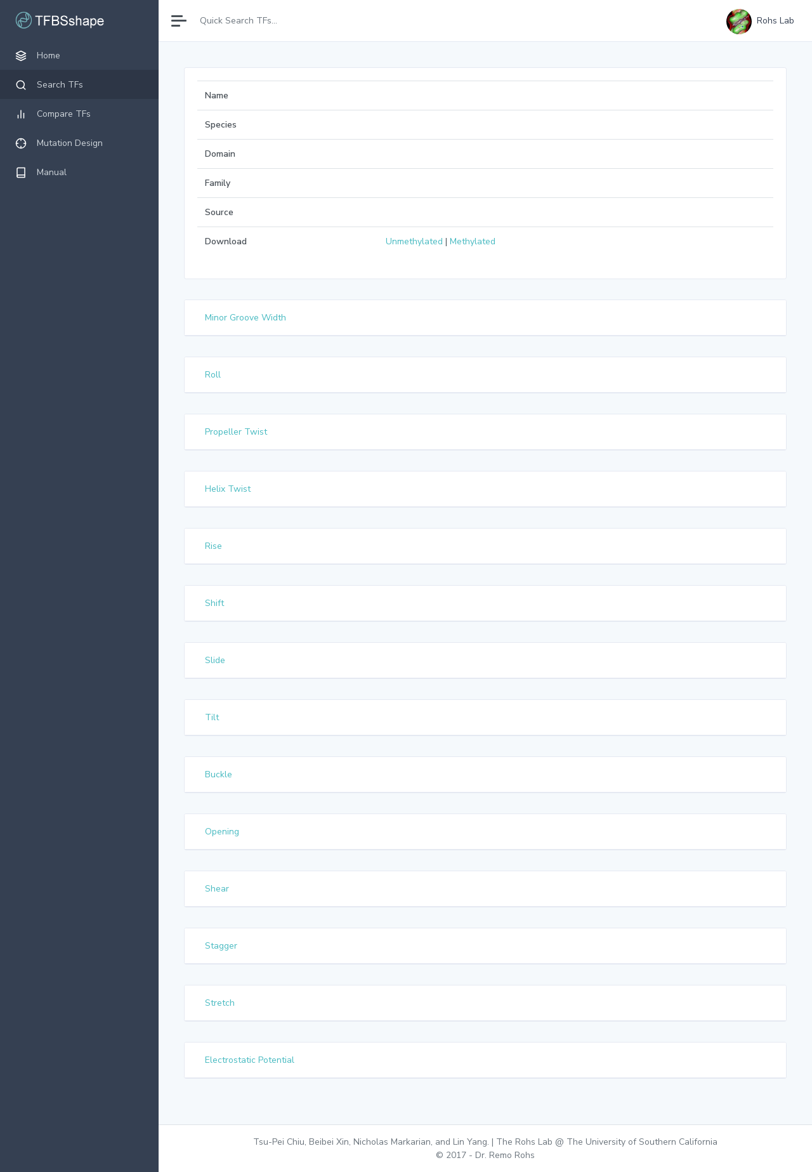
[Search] (249, 20)
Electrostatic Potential (249, 1060)
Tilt (212, 717)
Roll (213, 375)
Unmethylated (414, 241)
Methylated (472, 241)
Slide (215, 660)
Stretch (220, 1003)
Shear (217, 889)
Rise (213, 546)
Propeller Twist (236, 432)
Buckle (218, 774)
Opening (222, 832)
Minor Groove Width (245, 318)
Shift (214, 603)
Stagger (221, 946)
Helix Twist (228, 489)
